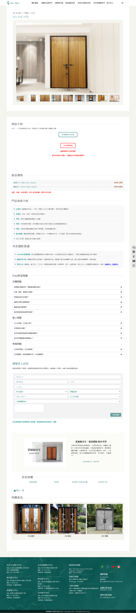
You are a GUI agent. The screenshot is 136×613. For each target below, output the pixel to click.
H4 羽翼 (105, 536)
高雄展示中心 (12, 590)
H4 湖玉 (68, 536)
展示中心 (110, 3)
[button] (18, 58)
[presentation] (29, 408)
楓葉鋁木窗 (59, 3)
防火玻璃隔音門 (99, 3)
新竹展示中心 (12, 577)
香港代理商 (73, 576)
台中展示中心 (43, 592)
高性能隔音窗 (70, 3)
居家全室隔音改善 (85, 3)
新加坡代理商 (74, 565)
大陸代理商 (73, 585)
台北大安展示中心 (14, 565)
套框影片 (115, 264)
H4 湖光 (31, 536)
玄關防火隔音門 (47, 3)
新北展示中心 (43, 578)
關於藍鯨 (35, 3)
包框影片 (108, 264)
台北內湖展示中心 (45, 565)
